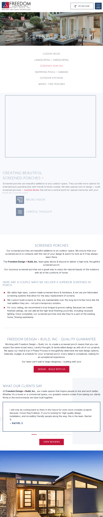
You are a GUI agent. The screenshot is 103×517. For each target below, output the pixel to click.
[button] (34, 379)
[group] (51, 362)
